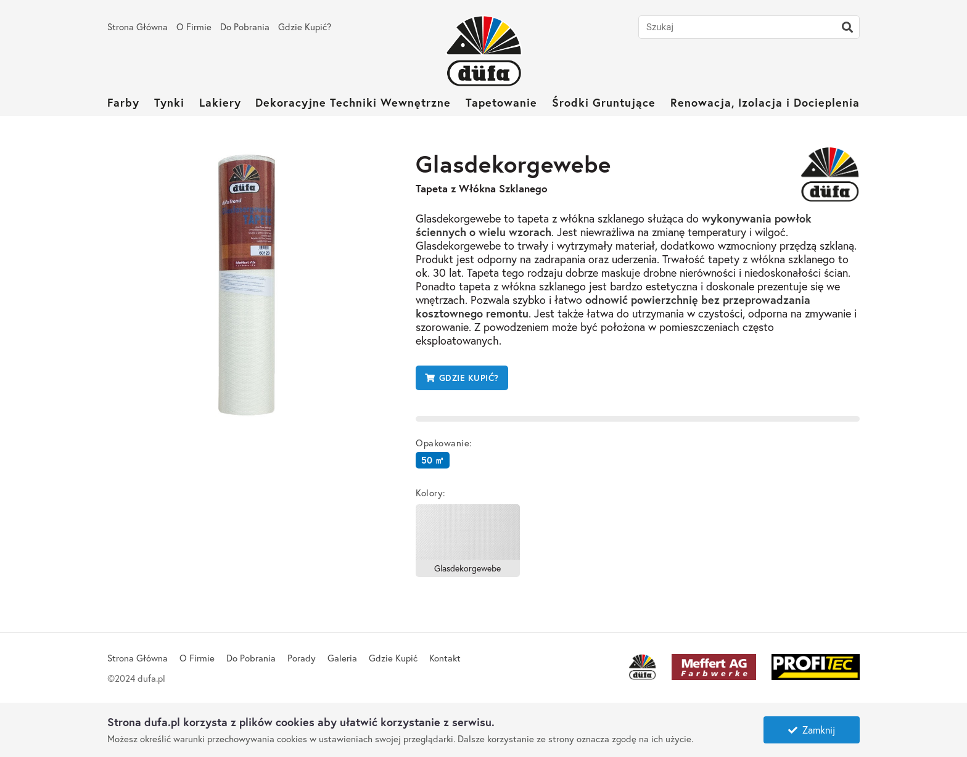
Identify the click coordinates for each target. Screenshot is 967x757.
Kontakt (445, 658)
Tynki (169, 102)
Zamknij (811, 729)
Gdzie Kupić (393, 658)
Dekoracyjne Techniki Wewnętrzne (353, 102)
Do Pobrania (245, 26)
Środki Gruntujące (604, 102)
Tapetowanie (501, 102)
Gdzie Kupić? (304, 26)
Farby (123, 102)
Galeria (342, 658)
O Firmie (194, 26)
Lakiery (220, 102)
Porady (301, 658)
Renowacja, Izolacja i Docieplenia (765, 102)
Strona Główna (137, 26)
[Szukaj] (847, 27)
